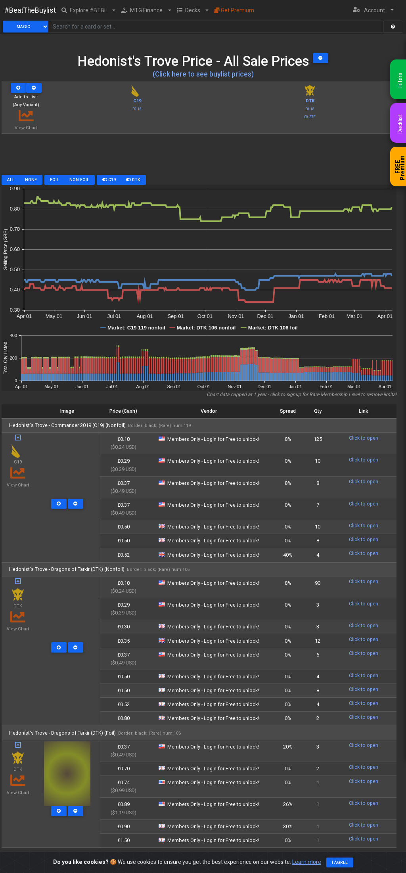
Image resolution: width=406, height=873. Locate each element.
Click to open (363, 438)
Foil (54, 179)
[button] (89, 10)
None (31, 179)
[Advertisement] (199, 157)
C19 (109, 179)
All (11, 179)
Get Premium (234, 10)
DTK (133, 179)
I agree (340, 862)
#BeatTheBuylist (30, 10)
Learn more (306, 862)
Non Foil (79, 179)
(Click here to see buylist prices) (203, 74)
